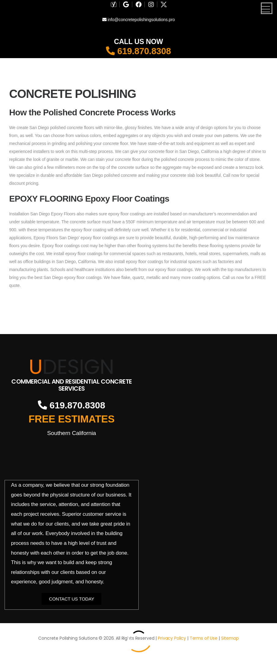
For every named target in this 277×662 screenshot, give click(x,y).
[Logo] (71, 366)
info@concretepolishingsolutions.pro (138, 19)
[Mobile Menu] (266, 8)
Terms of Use (203, 638)
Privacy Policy (172, 638)
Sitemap (230, 638)
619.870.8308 (138, 51)
